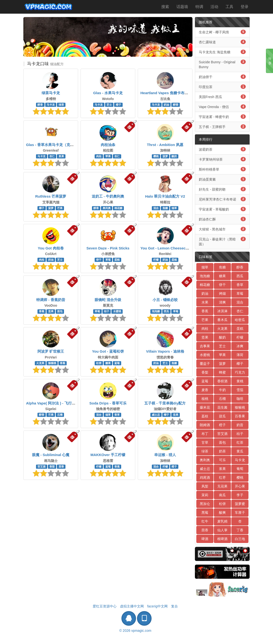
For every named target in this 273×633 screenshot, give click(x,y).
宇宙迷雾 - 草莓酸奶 (222, 209)
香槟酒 (222, 381)
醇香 (40, 104)
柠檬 (156, 259)
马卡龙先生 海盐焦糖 (222, 52)
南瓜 (222, 495)
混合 (156, 208)
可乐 (222, 460)
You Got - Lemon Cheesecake (166, 248)
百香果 (240, 416)
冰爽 (240, 346)
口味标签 (205, 257)
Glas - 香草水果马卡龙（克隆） (51, 145)
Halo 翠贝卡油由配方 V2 (165, 196)
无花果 (222, 486)
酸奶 (174, 156)
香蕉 (41, 311)
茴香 (61, 466)
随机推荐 (205, 22)
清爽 (222, 302)
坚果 (51, 311)
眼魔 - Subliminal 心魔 (50, 455)
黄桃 (240, 381)
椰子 (41, 208)
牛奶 (222, 390)
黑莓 (204, 512)
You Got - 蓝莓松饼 (108, 351)
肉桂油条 (108, 145)
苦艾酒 (41, 466)
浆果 (61, 156)
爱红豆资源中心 (105, 606)
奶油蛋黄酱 (222, 179)
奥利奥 (107, 208)
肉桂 (98, 156)
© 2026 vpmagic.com (135, 631)
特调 (199, 7)
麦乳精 (222, 521)
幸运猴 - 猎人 (165, 455)
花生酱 (222, 407)
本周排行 (205, 139)
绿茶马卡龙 (51, 93)
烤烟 (222, 293)
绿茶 (61, 104)
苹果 (108, 156)
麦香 (204, 390)
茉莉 (204, 495)
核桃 (204, 399)
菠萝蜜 (240, 504)
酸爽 (222, 512)
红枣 (222, 477)
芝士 (109, 104)
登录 (244, 7)
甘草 (204, 442)
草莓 (108, 259)
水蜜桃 (117, 311)
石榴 (60, 414)
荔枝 (204, 416)
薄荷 (240, 355)
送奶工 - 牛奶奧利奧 (108, 196)
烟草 (174, 208)
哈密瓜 (240, 320)
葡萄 (240, 469)
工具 (229, 7)
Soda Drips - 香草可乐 (108, 403)
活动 (214, 7)
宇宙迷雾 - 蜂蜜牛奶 (222, 116)
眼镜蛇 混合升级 (108, 300)
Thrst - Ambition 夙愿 (165, 145)
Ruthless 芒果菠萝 (50, 196)
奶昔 (240, 425)
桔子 (106, 311)
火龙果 (40, 363)
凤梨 (204, 486)
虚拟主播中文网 (132, 606)
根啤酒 (222, 539)
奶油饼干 (222, 76)
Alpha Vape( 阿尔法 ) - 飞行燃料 (52, 403)
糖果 (108, 363)
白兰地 (240, 539)
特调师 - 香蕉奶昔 (50, 300)
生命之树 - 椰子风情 (222, 32)
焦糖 (165, 208)
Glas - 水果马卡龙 (108, 93)
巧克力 (240, 372)
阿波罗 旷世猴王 (50, 351)
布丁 (204, 434)
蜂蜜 (222, 372)
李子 (240, 495)
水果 (204, 302)
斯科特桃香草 (222, 169)
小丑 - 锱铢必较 (165, 300)
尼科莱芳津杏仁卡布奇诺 (222, 199)
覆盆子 (205, 364)
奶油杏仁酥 (222, 219)
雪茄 (240, 390)
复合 (174, 606)
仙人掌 (222, 530)
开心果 (240, 486)
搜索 (165, 7)
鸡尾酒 (205, 477)
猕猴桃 (52, 363)
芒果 (60, 208)
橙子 (118, 104)
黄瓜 (240, 451)
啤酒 (204, 539)
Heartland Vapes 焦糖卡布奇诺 (166, 93)
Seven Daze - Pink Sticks (107, 248)
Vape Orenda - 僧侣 (222, 106)
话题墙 (182, 7)
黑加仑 (205, 504)
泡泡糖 (156, 311)
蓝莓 (117, 363)
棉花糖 (118, 208)
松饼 (98, 363)
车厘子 (240, 512)
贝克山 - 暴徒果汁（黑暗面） (222, 241)
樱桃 (156, 156)
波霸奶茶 (222, 149)
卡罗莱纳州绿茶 (222, 159)
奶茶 (222, 451)
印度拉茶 (222, 86)
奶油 (166, 104)
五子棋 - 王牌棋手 (222, 126)
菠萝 (165, 156)
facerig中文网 (157, 606)
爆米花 (205, 407)
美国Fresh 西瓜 (222, 96)
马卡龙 (51, 104)
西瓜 (166, 311)
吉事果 (205, 346)
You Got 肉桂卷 (51, 248)
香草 (117, 414)
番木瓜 (222, 320)
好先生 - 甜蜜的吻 (222, 189)
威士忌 (156, 414)
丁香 (240, 530)
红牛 (204, 521)
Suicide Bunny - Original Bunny (222, 64)
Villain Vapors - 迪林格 (165, 351)
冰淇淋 (222, 311)
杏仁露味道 (222, 42)
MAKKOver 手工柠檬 (108, 455)
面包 (60, 311)
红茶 (240, 442)
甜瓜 (222, 416)
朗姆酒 (205, 425)
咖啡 (240, 399)
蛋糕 (117, 259)
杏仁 (52, 156)
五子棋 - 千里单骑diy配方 (165, 403)
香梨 (52, 466)
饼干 (98, 259)
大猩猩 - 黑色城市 (222, 229)
